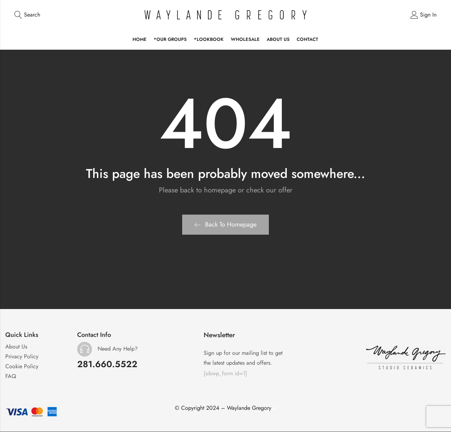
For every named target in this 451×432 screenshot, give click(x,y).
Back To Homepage (225, 224)
